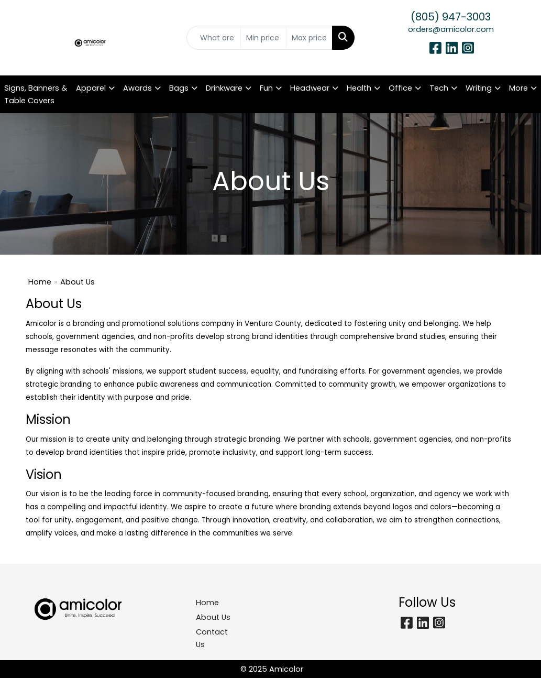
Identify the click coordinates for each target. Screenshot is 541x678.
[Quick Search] (213, 38)
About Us (213, 617)
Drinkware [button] (224, 88)
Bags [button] (179, 88)
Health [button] (359, 88)
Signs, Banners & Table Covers (35, 94)
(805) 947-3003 (451, 16)
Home (39, 282)
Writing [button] (479, 88)
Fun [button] (266, 88)
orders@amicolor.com (451, 29)
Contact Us (212, 638)
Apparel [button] (91, 88)
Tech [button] (438, 88)
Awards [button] (137, 88)
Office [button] (400, 88)
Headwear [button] (309, 88)
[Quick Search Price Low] (263, 38)
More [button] (518, 88)
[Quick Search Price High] (309, 38)
